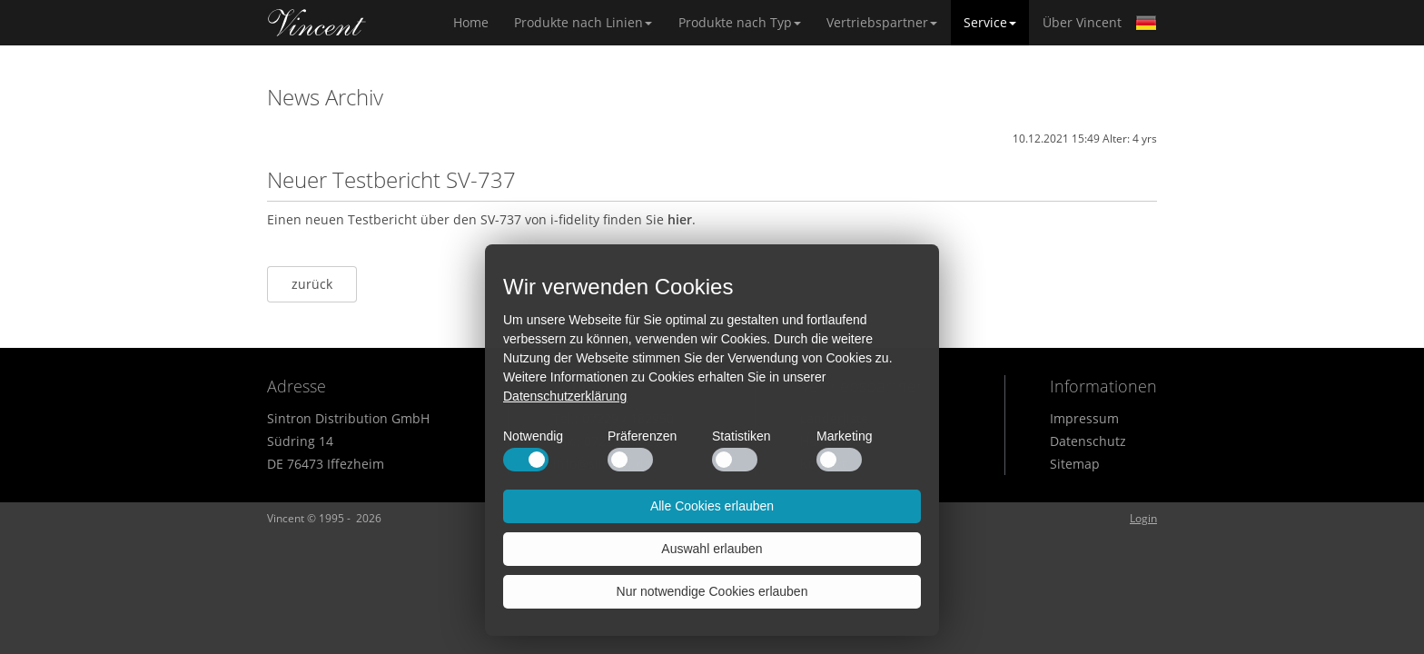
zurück (312, 283)
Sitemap (1075, 463)
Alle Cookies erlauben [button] (712, 506)
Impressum (1084, 418)
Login (1143, 518)
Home (317, 22)
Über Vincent (1082, 22)
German (1146, 23)
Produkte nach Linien (583, 22)
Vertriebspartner (881, 22)
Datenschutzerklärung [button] (565, 396)
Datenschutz (1088, 441)
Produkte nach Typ (739, 22)
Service (990, 22)
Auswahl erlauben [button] (711, 548)
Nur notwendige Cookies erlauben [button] (712, 591)
